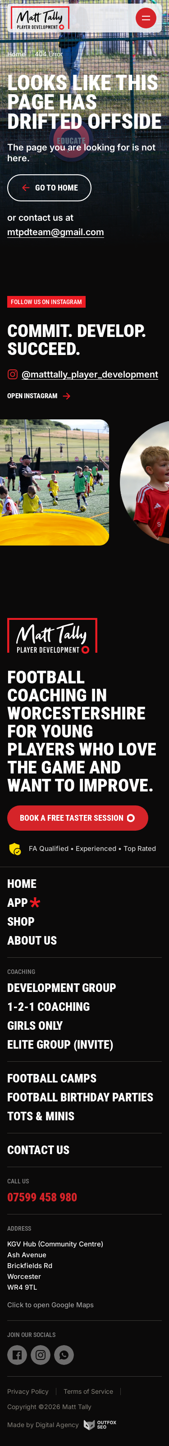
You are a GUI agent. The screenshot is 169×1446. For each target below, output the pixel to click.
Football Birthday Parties (80, 1097)
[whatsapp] (64, 1355)
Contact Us (38, 1150)
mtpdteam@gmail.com (55, 232)
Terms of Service (88, 1391)
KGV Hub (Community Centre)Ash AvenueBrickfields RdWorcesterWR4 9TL (55, 1265)
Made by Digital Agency (61, 1425)
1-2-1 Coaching (48, 1007)
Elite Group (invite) (60, 1044)
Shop (21, 922)
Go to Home (49, 187)
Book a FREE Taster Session (78, 818)
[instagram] (40, 1355)
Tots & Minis (40, 1116)
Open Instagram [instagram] (39, 396)
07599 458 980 (42, 1197)
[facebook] (17, 1355)
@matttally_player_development (82, 374)
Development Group (61, 988)
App (24, 903)
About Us (32, 940)
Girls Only (35, 1026)
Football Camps (51, 1078)
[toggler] (146, 18)
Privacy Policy (28, 1391)
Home (16, 54)
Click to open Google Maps (50, 1304)
